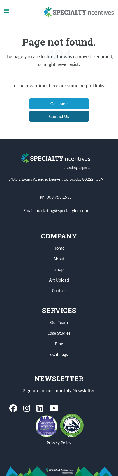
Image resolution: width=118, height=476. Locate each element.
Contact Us (59, 116)
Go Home (59, 103)
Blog (59, 343)
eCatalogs (59, 354)
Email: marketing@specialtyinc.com (56, 210)
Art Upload (59, 280)
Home (59, 248)
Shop (59, 269)
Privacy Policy (59, 442)
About (59, 258)
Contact (59, 290)
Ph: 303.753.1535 (56, 197)
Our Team (59, 322)
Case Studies (59, 333)
